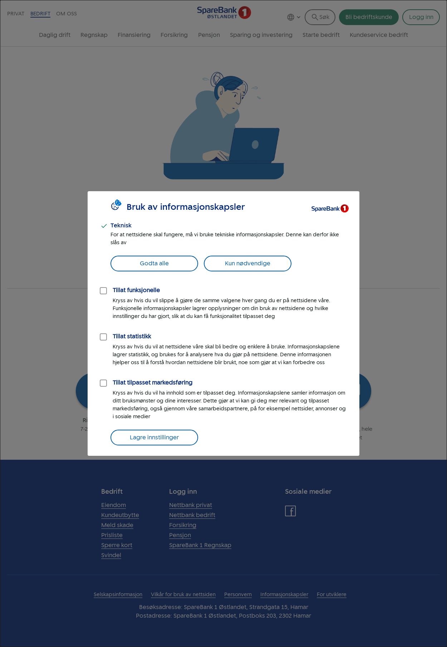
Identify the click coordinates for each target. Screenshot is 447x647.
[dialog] (223, 323)
